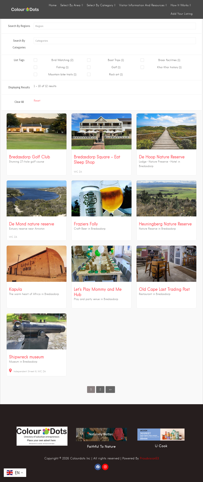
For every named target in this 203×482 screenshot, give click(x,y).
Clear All (19, 102)
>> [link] (110, 389)
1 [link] (91, 389)
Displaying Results (19, 87)
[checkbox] (60, 60)
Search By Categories (19, 44)
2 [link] (100, 389)
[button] (115, 26)
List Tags (19, 60)
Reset (37, 100)
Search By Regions (19, 26)
